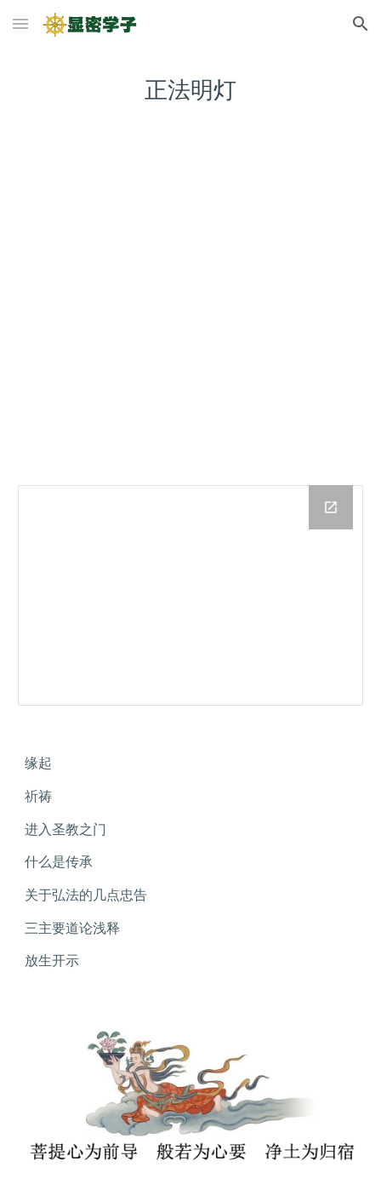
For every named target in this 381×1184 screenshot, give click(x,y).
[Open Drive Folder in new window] (331, 507)
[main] (190, 89)
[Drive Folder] (190, 595)
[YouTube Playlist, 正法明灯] (190, 309)
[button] (20, 23)
